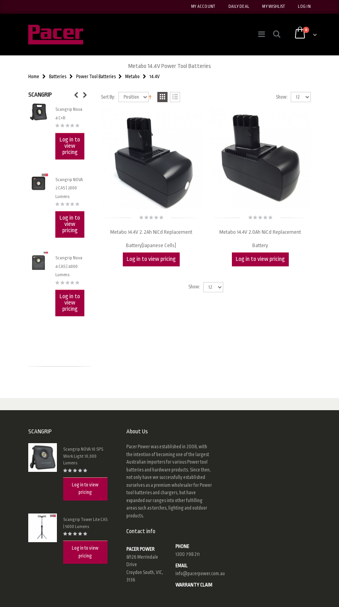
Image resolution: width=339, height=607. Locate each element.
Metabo (132, 76)
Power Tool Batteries (96, 76)
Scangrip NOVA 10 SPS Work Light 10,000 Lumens (83, 456)
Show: (282, 97)
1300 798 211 (187, 554)
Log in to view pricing (151, 259)
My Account (203, 6)
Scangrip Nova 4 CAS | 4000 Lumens (68, 266)
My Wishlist (273, 6)
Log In (304, 6)
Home (33, 76)
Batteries (57, 76)
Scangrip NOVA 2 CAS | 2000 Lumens (69, 188)
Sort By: (108, 97)
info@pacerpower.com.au (200, 573)
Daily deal (239, 6)
